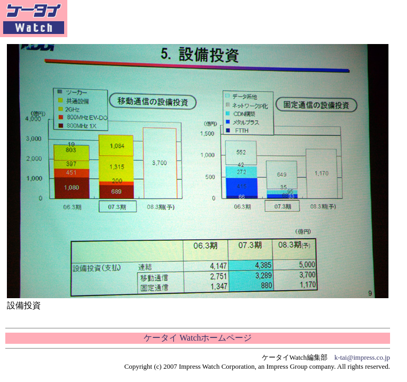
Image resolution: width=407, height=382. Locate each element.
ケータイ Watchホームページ (198, 337)
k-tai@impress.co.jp (362, 357)
